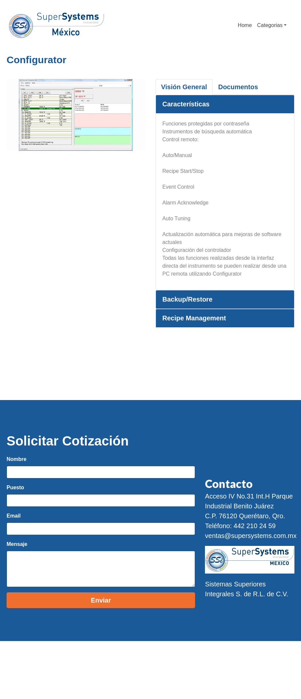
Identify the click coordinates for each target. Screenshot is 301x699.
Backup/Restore (188, 299)
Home (245, 25)
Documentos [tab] (238, 87)
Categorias (270, 25)
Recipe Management (194, 318)
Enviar (101, 600)
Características (186, 104)
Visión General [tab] (184, 87)
